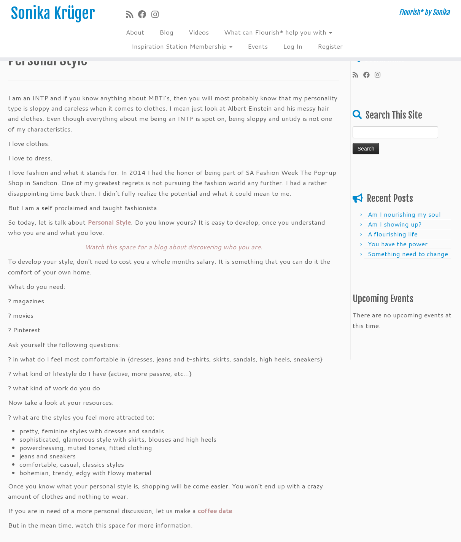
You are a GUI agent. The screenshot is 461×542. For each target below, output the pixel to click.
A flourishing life (393, 233)
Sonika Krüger (53, 13)
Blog (166, 31)
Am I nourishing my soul (404, 214)
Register (330, 46)
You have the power (398, 243)
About (135, 31)
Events (258, 46)
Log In (292, 46)
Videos (199, 31)
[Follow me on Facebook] (144, 14)
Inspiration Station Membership (182, 46)
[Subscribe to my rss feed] (132, 14)
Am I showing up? (394, 223)
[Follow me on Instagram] (157, 14)
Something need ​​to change (408, 253)
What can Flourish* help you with (278, 31)
